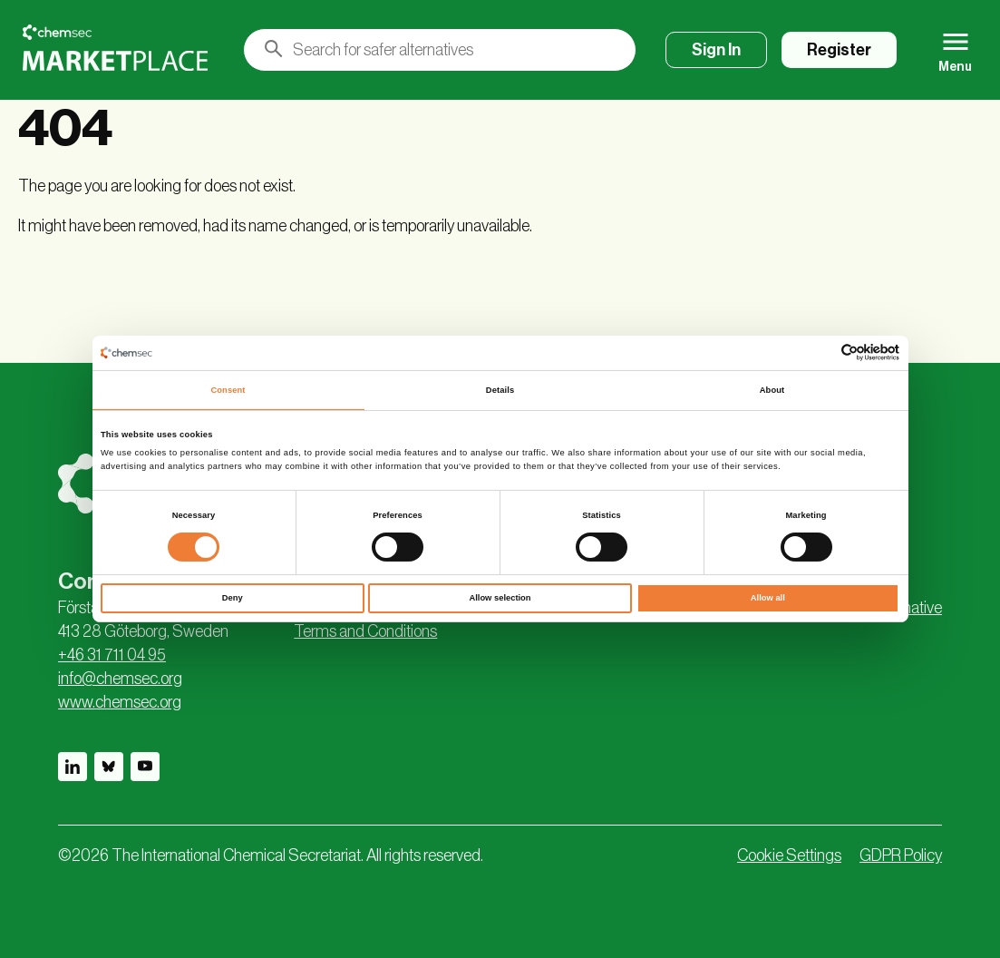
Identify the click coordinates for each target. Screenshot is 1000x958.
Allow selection (499, 597)
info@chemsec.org (120, 678)
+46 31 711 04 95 (112, 655)
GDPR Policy (900, 855)
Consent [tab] (227, 390)
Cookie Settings (789, 855)
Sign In (716, 50)
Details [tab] (500, 390)
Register (839, 50)
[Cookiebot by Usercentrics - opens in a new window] (820, 352)
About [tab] (772, 390)
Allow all (768, 597)
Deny (232, 597)
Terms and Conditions (365, 631)
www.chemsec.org (119, 702)
